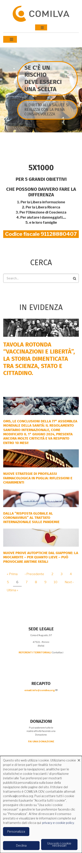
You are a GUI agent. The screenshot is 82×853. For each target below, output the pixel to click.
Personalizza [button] (16, 831)
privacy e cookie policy (58, 823)
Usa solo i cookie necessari (59, 844)
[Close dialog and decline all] (79, 758)
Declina (21, 845)
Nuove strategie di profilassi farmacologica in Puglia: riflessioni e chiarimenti (37, 478)
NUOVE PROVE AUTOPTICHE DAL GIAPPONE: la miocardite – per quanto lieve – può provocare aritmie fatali (40, 557)
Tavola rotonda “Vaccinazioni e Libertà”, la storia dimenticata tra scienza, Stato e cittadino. (39, 358)
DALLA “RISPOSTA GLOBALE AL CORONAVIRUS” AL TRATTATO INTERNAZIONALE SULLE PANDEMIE (31, 517)
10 (57, 582)
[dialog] (41, 804)
